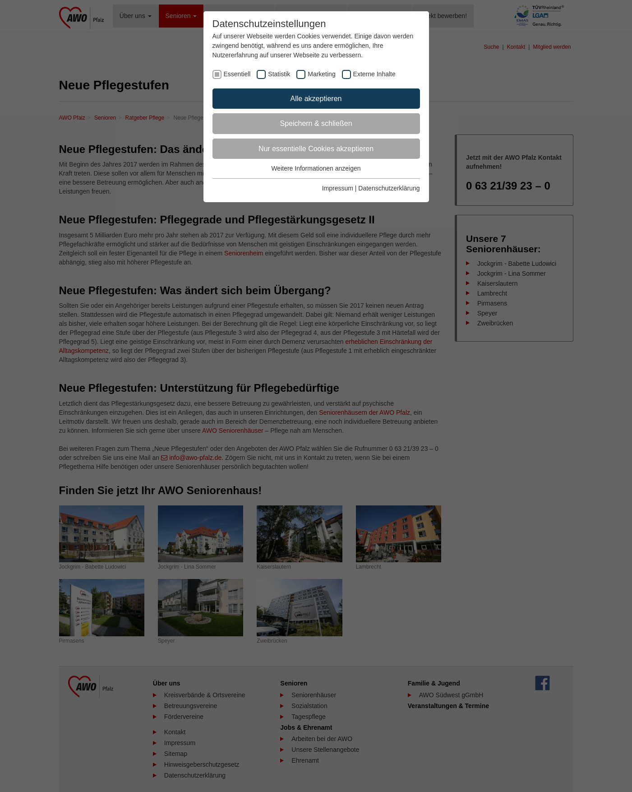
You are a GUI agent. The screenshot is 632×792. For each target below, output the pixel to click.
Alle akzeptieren (316, 98)
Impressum (337, 188)
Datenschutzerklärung (389, 188)
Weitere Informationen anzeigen (315, 168)
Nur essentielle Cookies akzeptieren (316, 149)
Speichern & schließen (316, 123)
